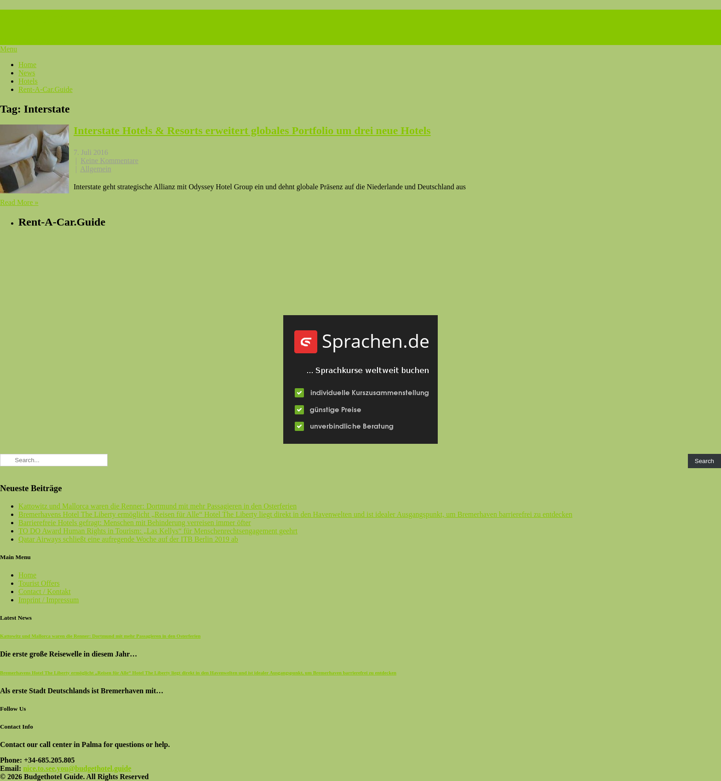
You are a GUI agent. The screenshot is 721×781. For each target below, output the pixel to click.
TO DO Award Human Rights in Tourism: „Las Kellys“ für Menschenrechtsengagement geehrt (158, 531)
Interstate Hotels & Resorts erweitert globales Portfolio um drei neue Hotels (252, 130)
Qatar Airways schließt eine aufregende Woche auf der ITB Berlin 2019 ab (128, 539)
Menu (8, 49)
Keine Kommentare (109, 160)
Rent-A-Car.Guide (45, 89)
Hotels (28, 81)
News (26, 73)
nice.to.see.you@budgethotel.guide (77, 768)
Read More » (19, 202)
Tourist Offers (39, 583)
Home (27, 64)
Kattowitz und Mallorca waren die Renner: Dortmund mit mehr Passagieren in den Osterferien (157, 506)
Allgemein (95, 169)
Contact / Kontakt (44, 591)
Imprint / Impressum (48, 600)
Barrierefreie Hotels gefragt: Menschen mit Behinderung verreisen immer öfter (134, 522)
